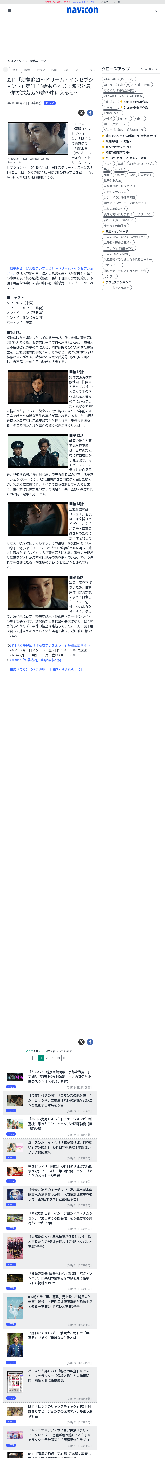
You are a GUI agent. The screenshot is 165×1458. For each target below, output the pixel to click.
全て (15, 70)
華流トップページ (117, 231)
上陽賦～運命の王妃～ (118, 242)
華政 (121, 163)
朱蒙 (132, 175)
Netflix (110, 101)
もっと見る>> (116, 287)
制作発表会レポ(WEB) (119, 147)
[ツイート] (81, 113)
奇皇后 (119, 175)
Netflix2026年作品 (136, 101)
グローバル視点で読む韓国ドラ (123, 129)
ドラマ (40, 70)
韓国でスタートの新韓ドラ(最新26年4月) (132, 135)
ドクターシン (143, 214)
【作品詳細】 (38, 669)
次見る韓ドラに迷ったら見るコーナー (128, 259)
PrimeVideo (112, 113)
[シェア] (90, 113)
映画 (54, 70)
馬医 (107, 169)
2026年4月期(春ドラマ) (119, 79)
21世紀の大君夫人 (115, 192)
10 (75, 1058)
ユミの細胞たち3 (114, 208)
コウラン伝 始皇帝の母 (119, 248)
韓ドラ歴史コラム (115, 124)
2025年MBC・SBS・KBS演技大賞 (123, 96)
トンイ (108, 163)
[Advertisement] (83, 37)
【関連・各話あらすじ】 (66, 669)
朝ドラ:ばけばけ (114, 84)
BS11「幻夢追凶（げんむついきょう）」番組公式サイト (50, 645)
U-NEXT (108, 118)
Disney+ (110, 107)
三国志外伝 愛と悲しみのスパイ (125, 237)
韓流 (27, 70)
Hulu (139, 118)
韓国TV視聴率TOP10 (118, 152)
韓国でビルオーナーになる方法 (123, 203)
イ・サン (121, 169)
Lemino (123, 118)
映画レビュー (112, 265)
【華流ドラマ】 (18, 669)
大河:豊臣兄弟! (140, 84)
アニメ (79, 70)
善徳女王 (146, 175)
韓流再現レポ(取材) (118, 141)
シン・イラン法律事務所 (119, 197)
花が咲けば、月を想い (118, 186)
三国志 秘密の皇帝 (116, 254)
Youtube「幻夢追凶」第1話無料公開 (35, 660)
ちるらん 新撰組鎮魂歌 (119, 90)
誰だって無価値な (115, 225)
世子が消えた (112, 180)
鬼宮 (107, 175)
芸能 (66, 70)
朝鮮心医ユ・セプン (142, 163)
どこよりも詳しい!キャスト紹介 (126, 158)
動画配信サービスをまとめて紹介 (125, 270)
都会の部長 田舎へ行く (119, 220)
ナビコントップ (14, 60)
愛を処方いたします (116, 214)
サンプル (109, 276)
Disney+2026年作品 (136, 107)
